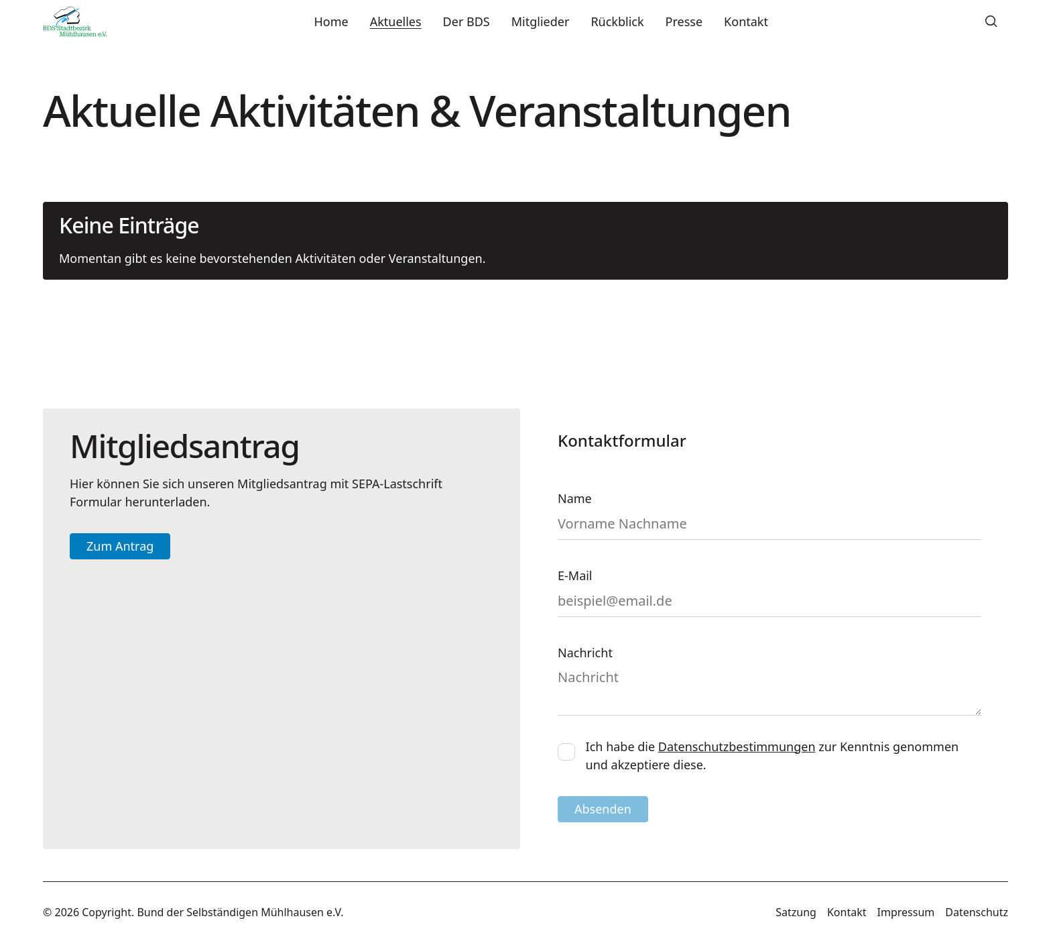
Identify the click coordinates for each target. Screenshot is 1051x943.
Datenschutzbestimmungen (737, 746)
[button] (991, 21)
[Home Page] (75, 21)
